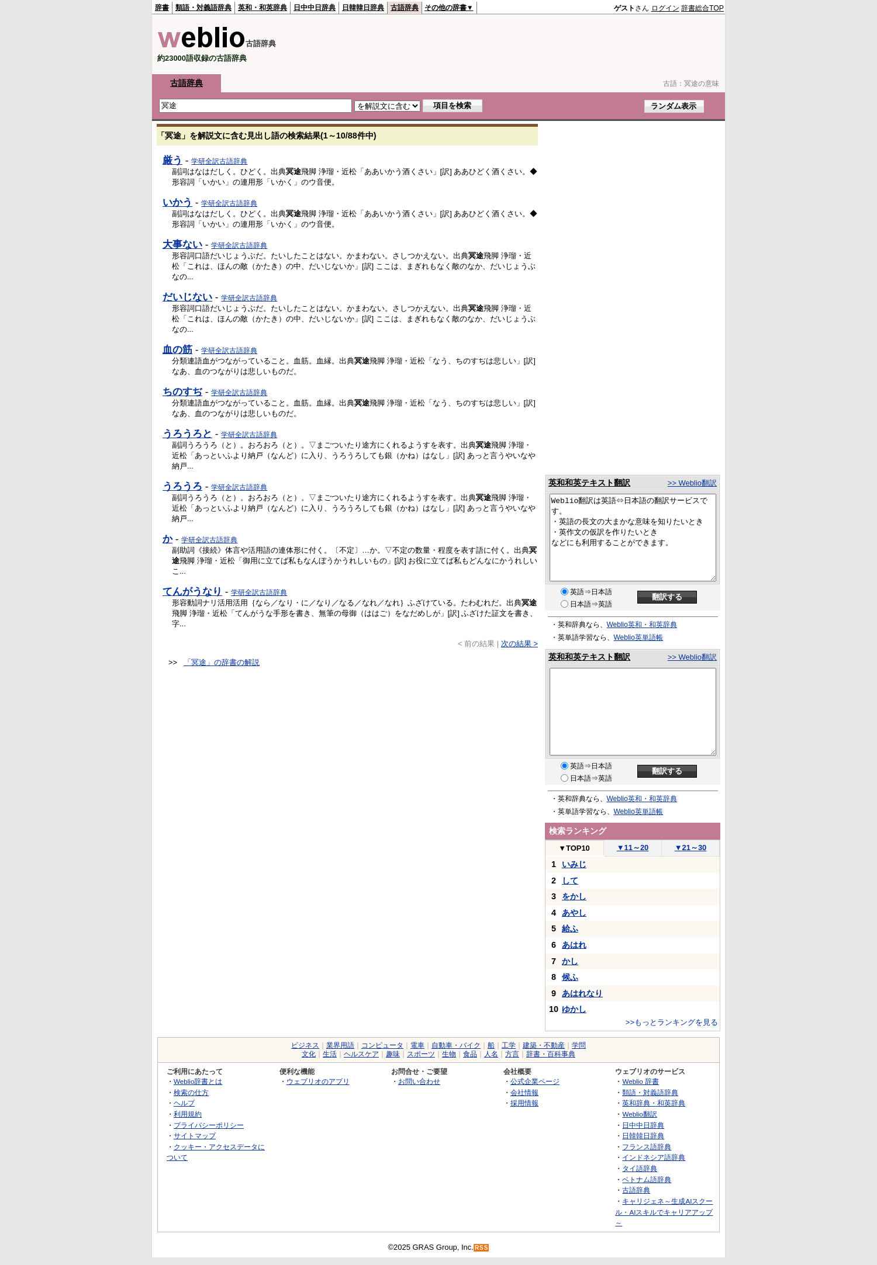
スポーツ (421, 1054)
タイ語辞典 (639, 1168)
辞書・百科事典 (550, 1054)
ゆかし (574, 1009)
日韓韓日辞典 (363, 7)
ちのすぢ (182, 391)
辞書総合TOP (702, 8)
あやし (574, 912)
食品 (470, 1054)
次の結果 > (519, 643)
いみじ (574, 864)
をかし (574, 896)
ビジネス (305, 1045)
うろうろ (182, 486)
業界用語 (340, 1045)
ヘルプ (184, 1103)
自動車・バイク (456, 1045)
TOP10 (574, 848)
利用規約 (188, 1114)
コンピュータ (382, 1045)
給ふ (570, 928)
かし (570, 961)
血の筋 (177, 349)
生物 (449, 1054)
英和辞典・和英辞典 (653, 1103)
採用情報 (524, 1103)
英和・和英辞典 (262, 7)
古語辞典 (405, 7)
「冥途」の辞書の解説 (222, 662)
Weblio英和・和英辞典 (642, 625)
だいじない (187, 297)
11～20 (633, 847)
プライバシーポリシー (209, 1125)
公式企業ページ (535, 1081)
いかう (177, 202)
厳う (172, 160)
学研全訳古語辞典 (219, 161)
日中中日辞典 (315, 7)
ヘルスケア (361, 1054)
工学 (509, 1045)
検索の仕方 (191, 1092)
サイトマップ (195, 1135)
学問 (579, 1045)
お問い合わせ (419, 1081)
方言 (512, 1054)
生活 (330, 1054)
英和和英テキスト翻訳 (589, 482)
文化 (309, 1054)
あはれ (574, 944)
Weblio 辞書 (640, 1081)
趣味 (393, 1054)
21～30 (691, 847)
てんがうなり (192, 591)
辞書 (162, 7)
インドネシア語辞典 (653, 1157)
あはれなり (582, 993)
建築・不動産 (544, 1045)
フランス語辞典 (646, 1146)
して (570, 880)
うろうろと (187, 433)
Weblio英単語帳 (638, 637)
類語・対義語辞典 (203, 7)
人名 (491, 1054)
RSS (482, 1248)
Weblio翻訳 (639, 1114)
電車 (417, 1045)
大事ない (182, 244)
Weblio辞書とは (198, 1081)
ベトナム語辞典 (646, 1179)
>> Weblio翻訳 (692, 483)
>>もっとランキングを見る (672, 1022)
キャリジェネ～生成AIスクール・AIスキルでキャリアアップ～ (664, 1211)
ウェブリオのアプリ (318, 1081)
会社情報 (524, 1092)
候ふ (570, 977)
